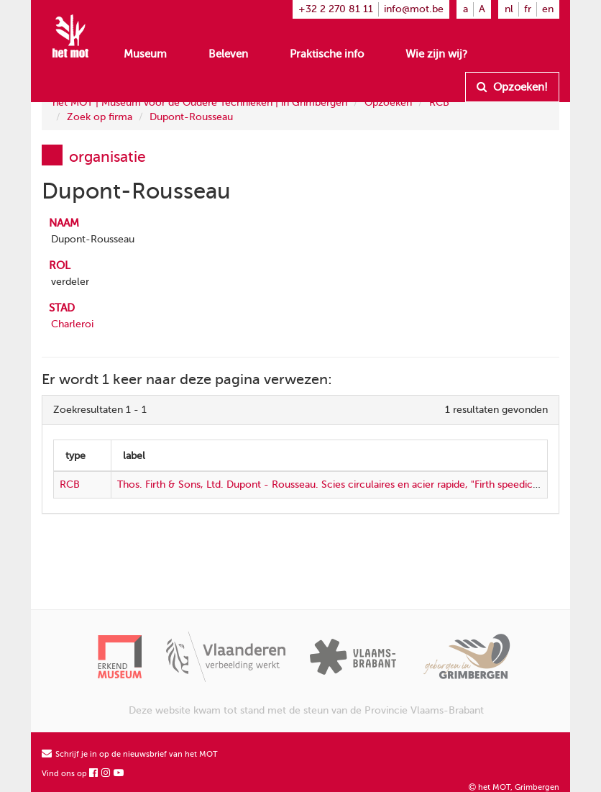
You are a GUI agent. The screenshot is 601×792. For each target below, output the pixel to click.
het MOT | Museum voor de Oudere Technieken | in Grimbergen (199, 102)
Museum (145, 53)
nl (509, 9)
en (548, 9)
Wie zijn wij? (436, 53)
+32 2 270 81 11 (335, 9)
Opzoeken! (512, 87)
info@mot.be (414, 9)
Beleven (228, 53)
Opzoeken (388, 102)
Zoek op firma (99, 116)
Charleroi (72, 324)
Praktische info (327, 53)
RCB (439, 102)
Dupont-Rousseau (191, 116)
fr (527, 9)
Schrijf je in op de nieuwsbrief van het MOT (130, 754)
